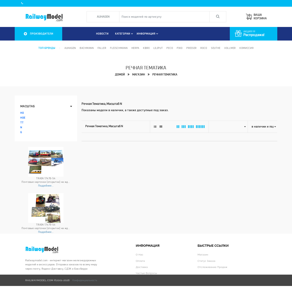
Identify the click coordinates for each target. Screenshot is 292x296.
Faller (102, 47)
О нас (139, 254)
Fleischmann (119, 47)
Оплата (140, 260)
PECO (169, 47)
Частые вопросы (146, 273)
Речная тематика (164, 74)
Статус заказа (206, 260)
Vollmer (230, 47)
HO (22, 113)
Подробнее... (46, 185)
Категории (124, 33)
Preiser (191, 47)
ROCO (203, 47)
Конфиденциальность (84, 280)
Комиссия (246, 47)
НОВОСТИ (102, 33)
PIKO (180, 47)
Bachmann (87, 47)
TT (21, 122)
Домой (120, 74)
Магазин (138, 74)
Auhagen (70, 47)
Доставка (142, 267)
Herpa (135, 47)
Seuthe (215, 47)
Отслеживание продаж (212, 267)
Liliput (158, 47)
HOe (22, 117)
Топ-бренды (46, 47)
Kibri (146, 47)
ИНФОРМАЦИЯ (148, 33)
